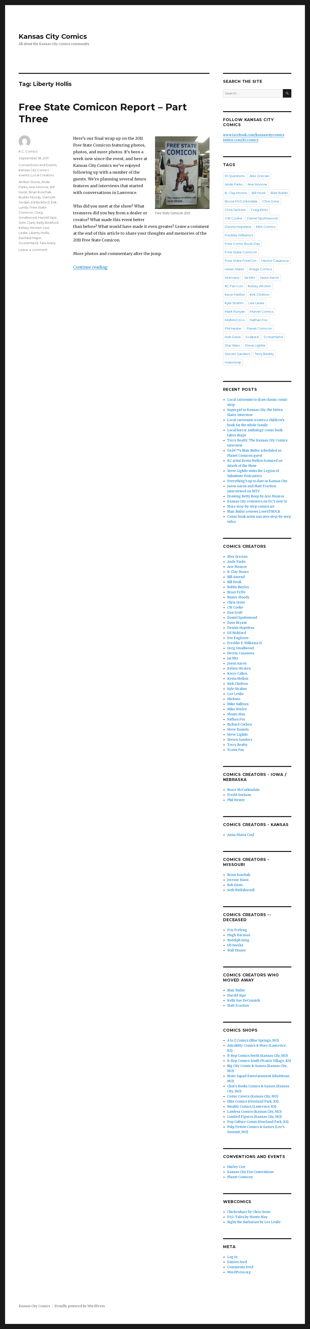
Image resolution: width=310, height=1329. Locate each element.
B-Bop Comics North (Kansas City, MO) (257, 1056)
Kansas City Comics (53, 36)
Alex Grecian (259, 176)
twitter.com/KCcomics (240, 140)
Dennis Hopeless (238, 227)
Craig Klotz (259, 210)
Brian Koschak (40, 192)
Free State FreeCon (240, 261)
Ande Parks (234, 184)
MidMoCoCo (235, 320)
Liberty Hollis (39, 233)
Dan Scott (234, 612)
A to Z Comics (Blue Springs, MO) (253, 1040)
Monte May (236, 714)
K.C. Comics (28, 151)
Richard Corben (239, 724)
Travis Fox (235, 750)
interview (232, 277)
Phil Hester (233, 328)
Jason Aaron (269, 277)
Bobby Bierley (238, 587)
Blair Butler (279, 193)
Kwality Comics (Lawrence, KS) (251, 1107)
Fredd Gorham (239, 795)
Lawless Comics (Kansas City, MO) (254, 1112)
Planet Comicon (259, 328)
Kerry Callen (237, 674)
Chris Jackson (235, 210)
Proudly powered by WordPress (79, 1306)
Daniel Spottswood (262, 218)
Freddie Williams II (239, 235)
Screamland (28, 243)
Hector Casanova (275, 261)
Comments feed (240, 1267)
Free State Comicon (241, 252)
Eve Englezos (237, 638)
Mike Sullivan (237, 704)
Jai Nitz (249, 277)
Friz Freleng (237, 930)
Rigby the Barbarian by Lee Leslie (254, 1222)
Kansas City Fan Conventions (250, 1172)
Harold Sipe (47, 217)
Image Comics (260, 269)
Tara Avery (47, 243)
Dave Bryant (237, 623)
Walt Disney (236, 950)
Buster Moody (30, 197)
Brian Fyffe (236, 592)
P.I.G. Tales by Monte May (247, 1217)
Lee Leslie (256, 303)
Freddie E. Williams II (244, 643)
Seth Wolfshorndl (241, 890)
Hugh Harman (238, 935)
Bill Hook (259, 193)
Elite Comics (265, 227)
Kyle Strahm (234, 303)
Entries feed (237, 1262)
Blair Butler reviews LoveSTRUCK (253, 512)
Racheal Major (30, 238)
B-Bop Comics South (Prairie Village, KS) (259, 1061)
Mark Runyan (235, 311)
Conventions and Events (37, 165)
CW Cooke (233, 218)
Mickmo (233, 699)
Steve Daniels (238, 729)
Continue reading (90, 267)
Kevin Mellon (235, 294)
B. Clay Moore (236, 193)
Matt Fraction (238, 1006)
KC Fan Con (234, 286)
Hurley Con (236, 1167)
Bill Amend (236, 577)
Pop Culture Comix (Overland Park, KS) (257, 1122)
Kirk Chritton (259, 294)
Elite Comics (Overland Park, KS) (253, 1101)
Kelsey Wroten (30, 228)
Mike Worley (237, 709)
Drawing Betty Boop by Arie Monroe (255, 496)
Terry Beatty (264, 354)
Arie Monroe (38, 187)
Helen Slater (234, 269)
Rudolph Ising (238, 940)
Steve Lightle (255, 345)
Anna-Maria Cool (240, 835)
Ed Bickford (40, 202)
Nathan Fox (259, 320)
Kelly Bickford (47, 222)
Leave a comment (33, 250)
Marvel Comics (261, 311)
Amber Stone (29, 182)
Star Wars (232, 345)
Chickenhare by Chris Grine (249, 1212)
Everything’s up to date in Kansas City (257, 481)
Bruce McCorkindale (241, 201)
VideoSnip (233, 362)
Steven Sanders (237, 354)
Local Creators (42, 175)
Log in (232, 1257)
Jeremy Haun (237, 880)
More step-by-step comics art (250, 506)
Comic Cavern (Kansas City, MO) (252, 1096)
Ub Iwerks (235, 945)
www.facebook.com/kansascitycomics (253, 135)
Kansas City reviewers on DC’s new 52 (257, 501)
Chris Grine (270, 201)
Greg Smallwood (240, 648)
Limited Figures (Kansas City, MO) (254, 1117)
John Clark (27, 222)
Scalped (252, 337)
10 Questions (235, 176)
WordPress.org (239, 1272)
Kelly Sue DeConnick (243, 1000)
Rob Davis (232, 337)
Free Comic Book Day (242, 244)
